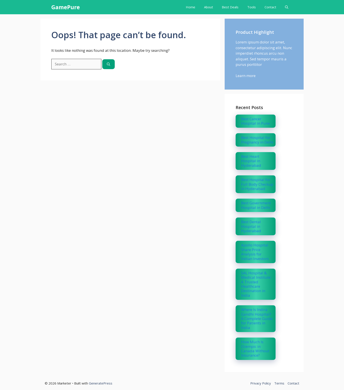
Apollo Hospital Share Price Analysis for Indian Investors (255, 252)
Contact (270, 7)
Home (190, 7)
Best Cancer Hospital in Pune (255, 121)
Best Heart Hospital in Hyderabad (251, 161)
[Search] (108, 64)
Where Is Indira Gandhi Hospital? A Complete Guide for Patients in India (256, 318)
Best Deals (230, 7)
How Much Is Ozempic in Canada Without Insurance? (255, 348)
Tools (251, 7)
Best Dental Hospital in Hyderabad (251, 226)
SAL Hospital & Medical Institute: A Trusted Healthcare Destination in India (256, 284)
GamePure (65, 7)
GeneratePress (100, 383)
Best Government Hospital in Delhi (256, 205)
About (208, 7)
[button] (287, 7)
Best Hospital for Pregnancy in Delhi (257, 139)
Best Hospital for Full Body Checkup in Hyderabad (257, 184)
